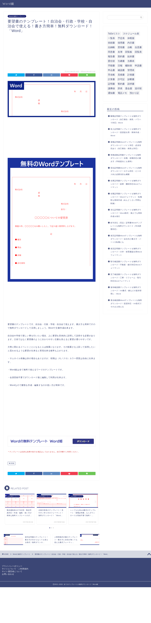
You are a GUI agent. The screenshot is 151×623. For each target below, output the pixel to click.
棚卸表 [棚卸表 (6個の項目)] (128, 65)
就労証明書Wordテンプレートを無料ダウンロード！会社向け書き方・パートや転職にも (126, 239)
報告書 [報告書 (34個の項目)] (111, 56)
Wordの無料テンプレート (17, 16)
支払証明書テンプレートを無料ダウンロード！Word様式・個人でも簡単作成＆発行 (126, 213)
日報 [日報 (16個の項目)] (120, 65)
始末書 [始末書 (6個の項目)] (130, 56)
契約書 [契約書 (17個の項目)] (121, 56)
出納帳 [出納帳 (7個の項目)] (111, 47)
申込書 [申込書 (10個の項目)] (111, 70)
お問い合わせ (8, 574)
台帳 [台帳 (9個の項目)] (129, 47)
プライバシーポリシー (12, 566)
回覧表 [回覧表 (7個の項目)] (138, 52)
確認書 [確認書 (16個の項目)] (121, 70)
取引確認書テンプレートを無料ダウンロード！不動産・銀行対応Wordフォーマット (126, 265)
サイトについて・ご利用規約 (15, 568)
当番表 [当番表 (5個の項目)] (130, 61)
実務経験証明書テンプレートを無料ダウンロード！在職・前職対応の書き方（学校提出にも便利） (126, 158)
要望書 (12, 463)
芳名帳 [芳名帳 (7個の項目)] (111, 74)
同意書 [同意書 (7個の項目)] (111, 52)
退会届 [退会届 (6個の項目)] (128, 88)
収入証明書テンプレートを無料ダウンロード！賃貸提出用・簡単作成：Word (126, 132)
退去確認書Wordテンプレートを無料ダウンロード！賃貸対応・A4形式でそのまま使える (126, 303)
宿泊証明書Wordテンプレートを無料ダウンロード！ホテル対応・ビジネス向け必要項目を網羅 (126, 171)
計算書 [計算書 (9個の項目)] (111, 79)
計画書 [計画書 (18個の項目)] (130, 74)
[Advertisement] (51, 51)
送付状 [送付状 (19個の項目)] (138, 88)
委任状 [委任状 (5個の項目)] (111, 61)
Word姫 (8, 3)
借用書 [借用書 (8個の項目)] (121, 42)
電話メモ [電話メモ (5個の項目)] (122, 93)
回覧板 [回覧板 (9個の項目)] (128, 52)
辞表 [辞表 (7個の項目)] (120, 88)
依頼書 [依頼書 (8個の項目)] (111, 42)
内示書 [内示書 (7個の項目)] (130, 42)
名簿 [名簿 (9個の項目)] (120, 52)
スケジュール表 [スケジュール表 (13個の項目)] (131, 33)
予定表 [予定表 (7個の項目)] (121, 38)
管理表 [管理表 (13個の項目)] (130, 70)
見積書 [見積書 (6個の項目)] (121, 74)
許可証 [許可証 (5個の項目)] (121, 79)
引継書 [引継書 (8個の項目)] (121, 61)
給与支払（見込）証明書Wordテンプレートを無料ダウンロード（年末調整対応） (126, 226)
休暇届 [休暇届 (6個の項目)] (130, 38)
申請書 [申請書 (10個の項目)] (138, 65)
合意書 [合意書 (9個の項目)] (138, 47)
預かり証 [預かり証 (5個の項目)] (134, 93)
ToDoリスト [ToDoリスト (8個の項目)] (114, 33)
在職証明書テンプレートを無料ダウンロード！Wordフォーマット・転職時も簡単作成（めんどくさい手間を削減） (126, 198)
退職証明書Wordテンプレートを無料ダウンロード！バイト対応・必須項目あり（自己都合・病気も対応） (126, 145)
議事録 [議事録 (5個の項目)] (111, 88)
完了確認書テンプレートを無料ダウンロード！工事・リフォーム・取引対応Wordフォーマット (126, 277)
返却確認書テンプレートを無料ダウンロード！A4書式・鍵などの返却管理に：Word (126, 290)
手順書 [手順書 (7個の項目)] (111, 65)
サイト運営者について (12, 571)
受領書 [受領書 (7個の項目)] (121, 47)
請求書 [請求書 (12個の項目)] (130, 84)
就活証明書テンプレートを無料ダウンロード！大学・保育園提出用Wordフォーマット (126, 252)
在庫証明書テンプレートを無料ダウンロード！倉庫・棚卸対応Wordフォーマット (126, 184)
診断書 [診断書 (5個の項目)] (130, 79)
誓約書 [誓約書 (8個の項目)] (121, 84)
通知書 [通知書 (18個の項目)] (111, 93)
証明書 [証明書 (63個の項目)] (111, 84)
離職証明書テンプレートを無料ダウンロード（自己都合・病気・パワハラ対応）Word (126, 119)
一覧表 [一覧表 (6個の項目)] (111, 38)
